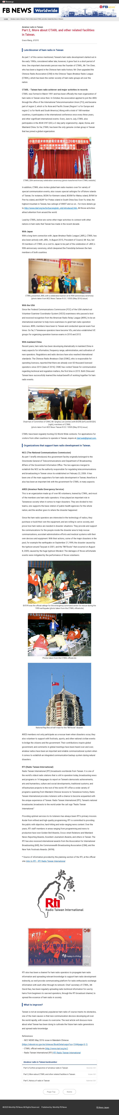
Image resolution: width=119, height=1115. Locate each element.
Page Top (51, 1092)
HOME (6, 19)
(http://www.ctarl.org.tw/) (56, 1048)
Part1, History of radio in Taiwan (37, 1081)
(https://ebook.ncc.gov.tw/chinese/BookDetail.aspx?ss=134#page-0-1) (54, 1044)
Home (69, 1092)
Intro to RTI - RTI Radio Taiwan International (45, 861)
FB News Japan (102, 1107)
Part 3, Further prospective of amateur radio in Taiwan (46, 1068)
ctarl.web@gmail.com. (86, 438)
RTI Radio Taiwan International (67, 1053)
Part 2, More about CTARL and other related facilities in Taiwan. (49, 1074)
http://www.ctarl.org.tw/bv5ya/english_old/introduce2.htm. (51, 208)
